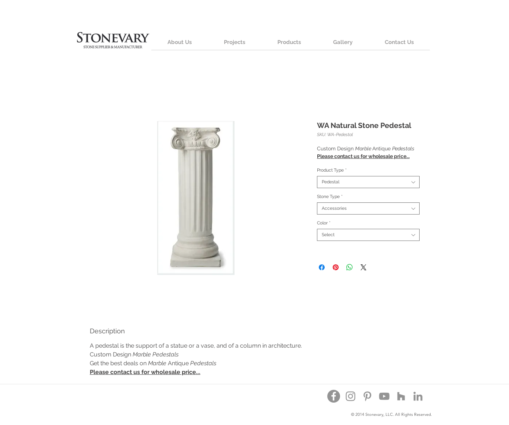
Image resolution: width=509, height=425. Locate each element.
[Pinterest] (367, 396)
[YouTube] (384, 396)
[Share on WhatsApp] (349, 267)
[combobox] (368, 182)
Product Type (332, 170)
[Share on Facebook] (321, 267)
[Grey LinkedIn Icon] (418, 396)
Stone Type (330, 196)
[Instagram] (350, 396)
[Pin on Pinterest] (335, 267)
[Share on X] (363, 267)
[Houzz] (401, 396)
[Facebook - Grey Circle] (333, 396)
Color (324, 223)
